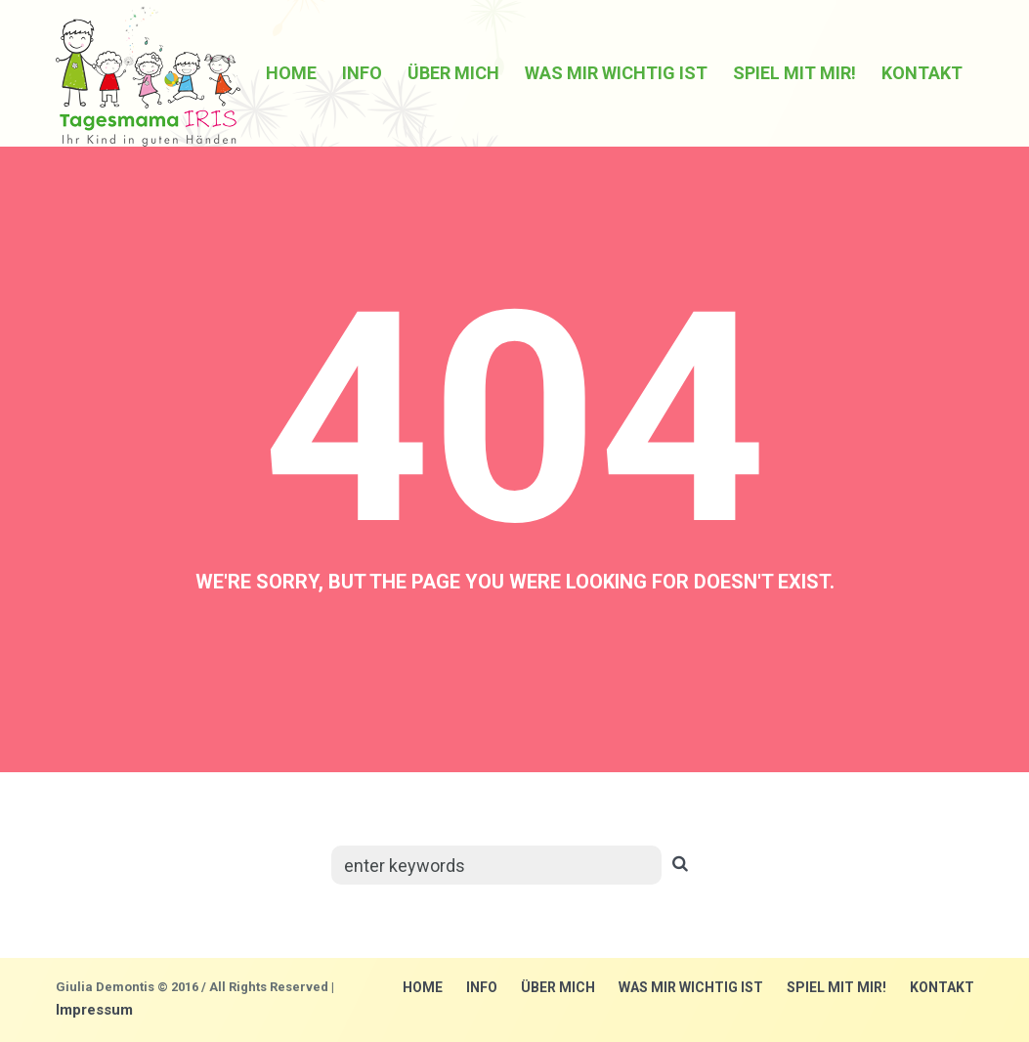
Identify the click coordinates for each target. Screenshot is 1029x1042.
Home (423, 987)
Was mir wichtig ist (691, 987)
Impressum (94, 1010)
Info (481, 987)
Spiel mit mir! (836, 987)
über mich (558, 987)
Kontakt (942, 987)
